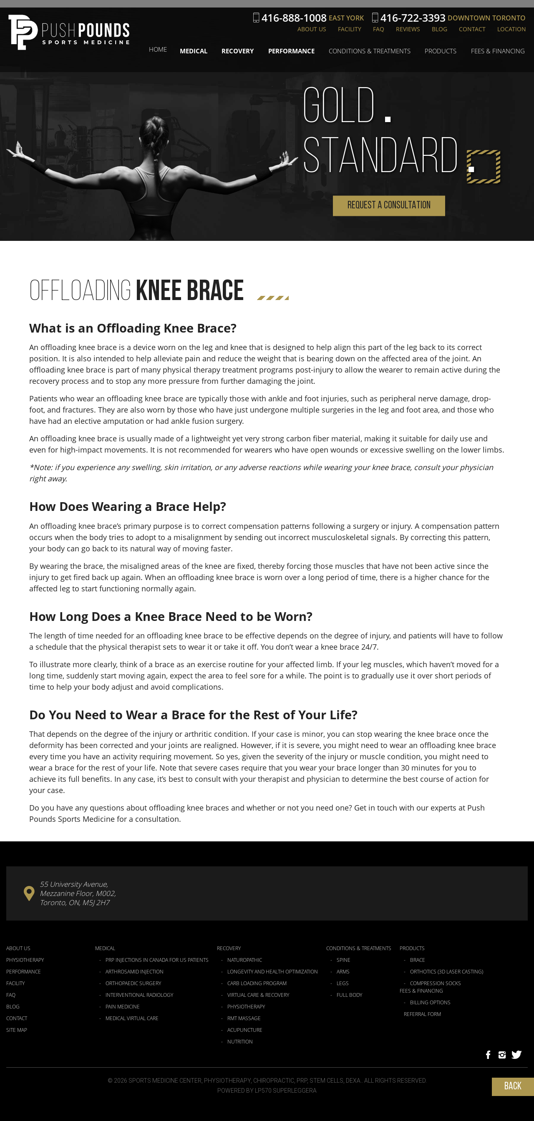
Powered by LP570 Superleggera (267, 1090)
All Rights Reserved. (395, 1080)
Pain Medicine (123, 1006)
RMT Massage (244, 1018)
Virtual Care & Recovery (258, 995)
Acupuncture (244, 1030)
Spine (343, 960)
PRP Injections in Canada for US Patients (157, 960)
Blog (439, 29)
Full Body (349, 995)
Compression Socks (435, 983)
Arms (343, 971)
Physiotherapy (25, 959)
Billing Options (430, 1002)
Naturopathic (244, 960)
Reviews (408, 29)
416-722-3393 (413, 18)
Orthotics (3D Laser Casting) (446, 971)
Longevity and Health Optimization (272, 971)
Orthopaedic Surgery (133, 983)
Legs (343, 983)
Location (511, 29)
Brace (417, 960)
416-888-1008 (294, 18)
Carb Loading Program (257, 983)
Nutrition (240, 1041)
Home (174, 49)
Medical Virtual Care (132, 1018)
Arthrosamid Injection (135, 971)
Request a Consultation (389, 205)
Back (512, 1086)
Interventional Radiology (139, 995)
